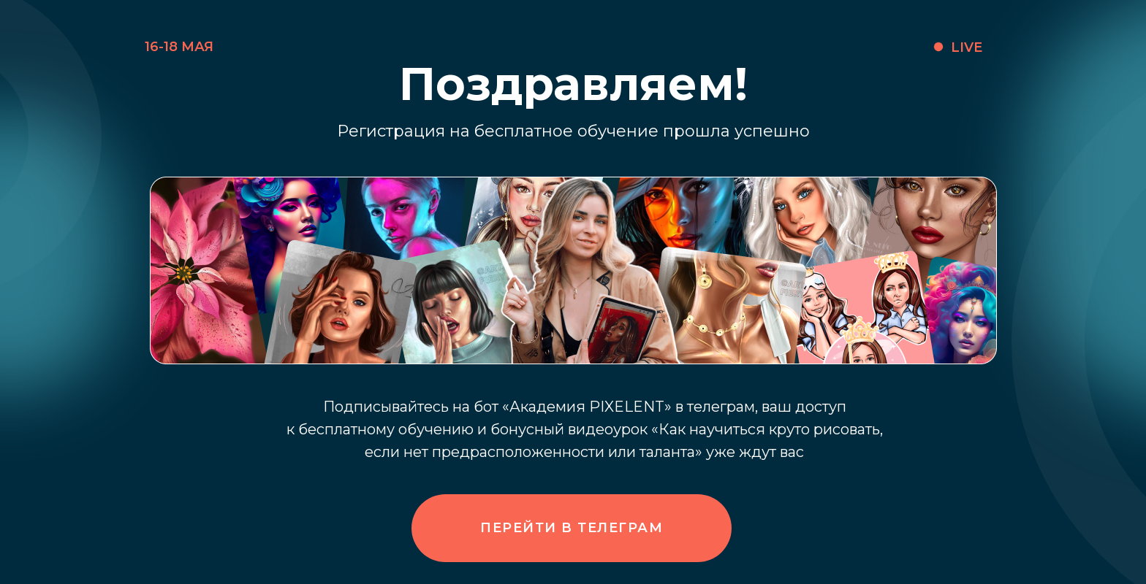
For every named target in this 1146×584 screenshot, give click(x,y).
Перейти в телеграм (571, 528)
